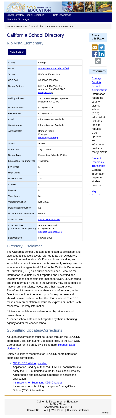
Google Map (44, 92)
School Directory (39, 26)
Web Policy (57, 410)
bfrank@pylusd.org (48, 137)
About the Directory (17, 19)
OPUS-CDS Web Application (30, 363)
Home (10, 26)
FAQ (45, 410)
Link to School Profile (49, 219)
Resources (21, 26)
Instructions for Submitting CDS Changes (37, 382)
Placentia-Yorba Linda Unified (53, 68)
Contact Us (33, 410)
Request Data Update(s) (50, 232)
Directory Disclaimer (78, 410)
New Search (17, 51)
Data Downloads (62, 15)
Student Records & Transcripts (98, 162)
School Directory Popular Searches (26, 15)
